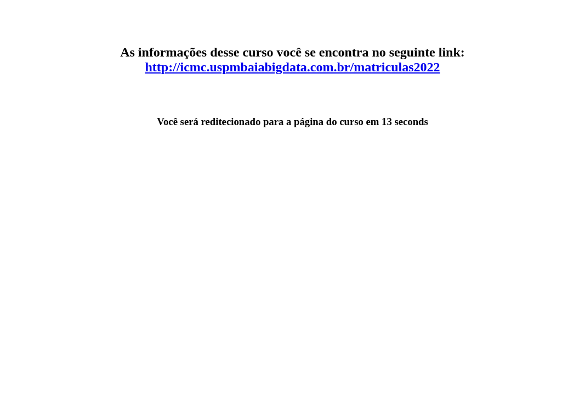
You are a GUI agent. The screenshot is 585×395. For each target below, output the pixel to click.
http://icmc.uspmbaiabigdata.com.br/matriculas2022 (292, 67)
